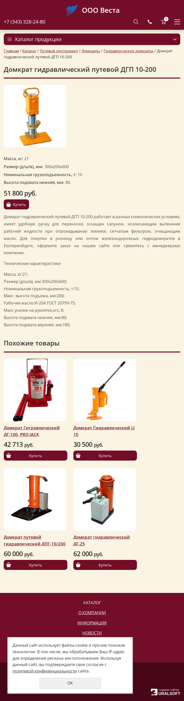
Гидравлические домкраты (128, 50)
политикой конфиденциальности (45, 671)
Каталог (29, 50)
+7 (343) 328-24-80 (24, 21)
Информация (92, 623)
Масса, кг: (13, 158)
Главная (11, 50)
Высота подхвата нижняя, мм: (34, 182)
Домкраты (91, 50)
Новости (92, 633)
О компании (92, 613)
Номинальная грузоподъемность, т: (40, 174)
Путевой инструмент (59, 50)
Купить (19, 204)
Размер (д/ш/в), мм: (23, 166)
